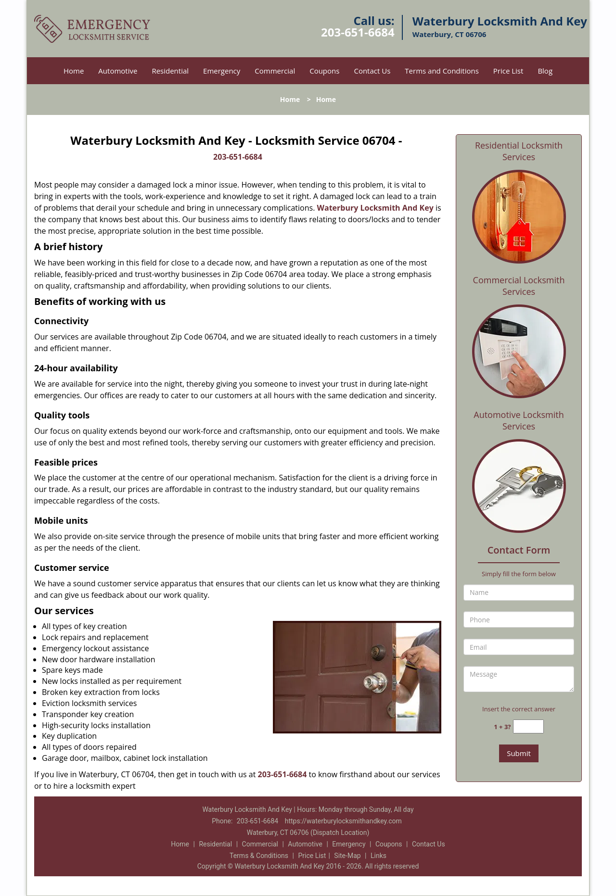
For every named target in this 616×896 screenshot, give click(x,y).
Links (378, 855)
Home (74, 71)
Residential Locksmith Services (519, 151)
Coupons (324, 71)
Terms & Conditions (259, 855)
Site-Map (347, 855)
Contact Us (372, 71)
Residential (170, 71)
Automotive (117, 71)
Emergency (221, 71)
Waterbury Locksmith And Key (375, 207)
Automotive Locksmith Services (519, 420)
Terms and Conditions (442, 71)
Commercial (275, 71)
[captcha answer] (528, 726)
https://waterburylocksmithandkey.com (343, 821)
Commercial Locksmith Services (519, 285)
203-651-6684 (358, 32)
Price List (508, 71)
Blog (545, 71)
